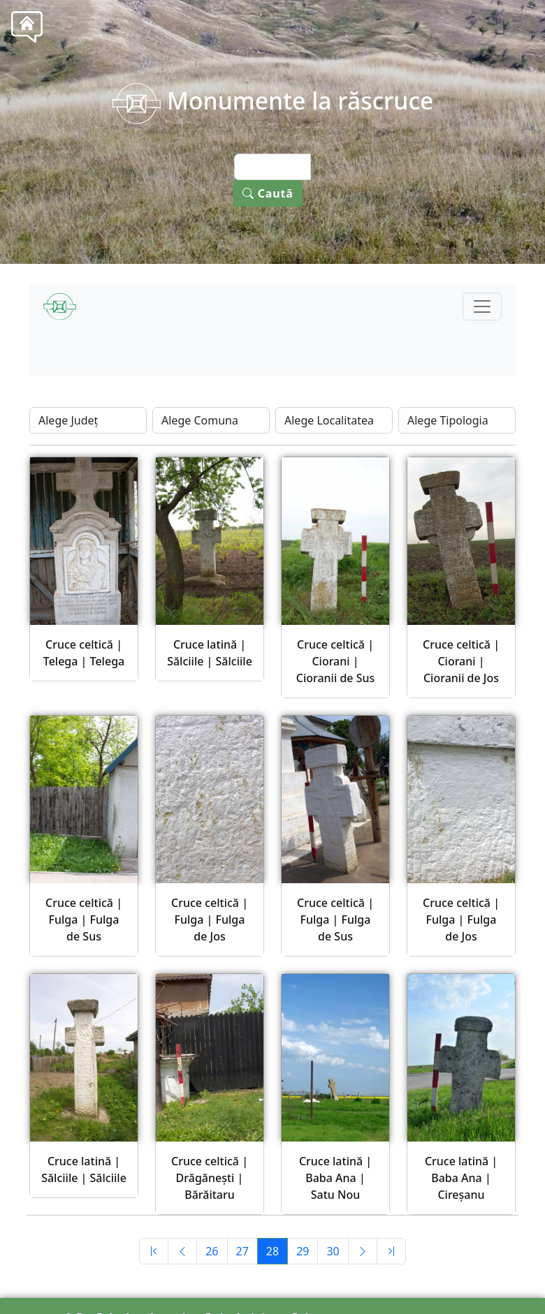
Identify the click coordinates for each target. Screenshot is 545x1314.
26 (211, 1251)
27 (242, 1251)
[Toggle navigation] (482, 306)
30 (332, 1251)
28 (272, 1251)
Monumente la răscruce (273, 100)
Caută (267, 193)
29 (302, 1251)
